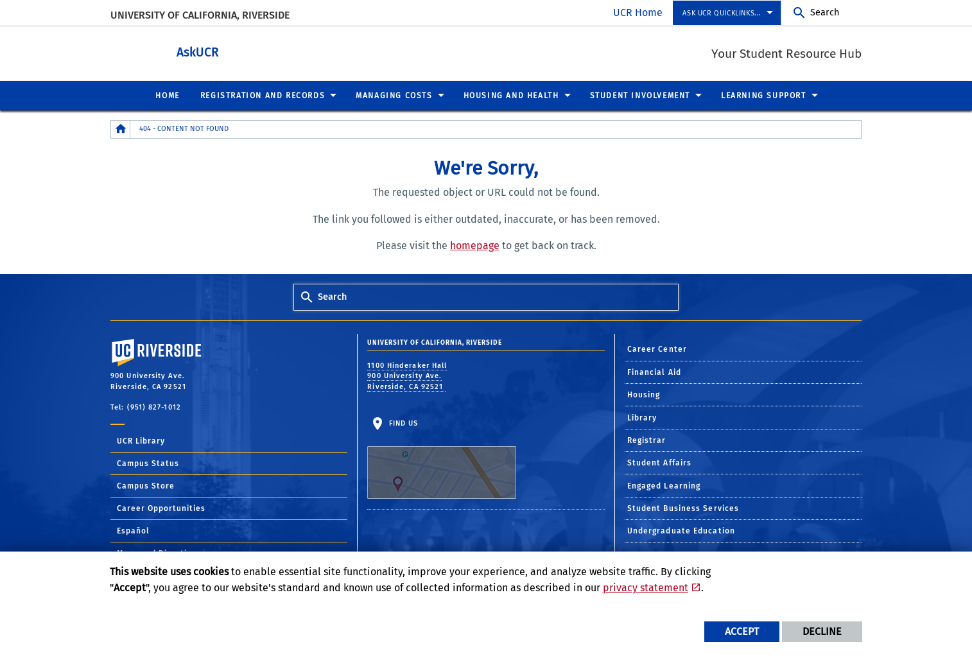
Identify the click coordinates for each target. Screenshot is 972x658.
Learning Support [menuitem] (763, 95)
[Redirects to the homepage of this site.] (120, 128)
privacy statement (645, 588)
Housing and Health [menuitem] (511, 95)
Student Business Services (683, 507)
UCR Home (638, 12)
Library (642, 417)
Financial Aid (654, 371)
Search (824, 12)
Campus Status (148, 462)
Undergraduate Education (681, 530)
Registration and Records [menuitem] (262, 95)
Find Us (441, 458)
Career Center (657, 348)
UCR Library (141, 440)
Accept (742, 631)
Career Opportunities (161, 507)
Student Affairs (659, 462)
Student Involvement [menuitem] (640, 95)
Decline (822, 631)
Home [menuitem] (167, 95)
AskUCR (257, 50)
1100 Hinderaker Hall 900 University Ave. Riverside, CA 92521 (407, 375)
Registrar (646, 439)
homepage (474, 245)
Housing (644, 394)
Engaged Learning (664, 485)
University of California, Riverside (200, 15)
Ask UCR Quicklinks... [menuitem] (721, 13)
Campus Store (146, 485)
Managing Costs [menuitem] (394, 95)
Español (133, 530)
